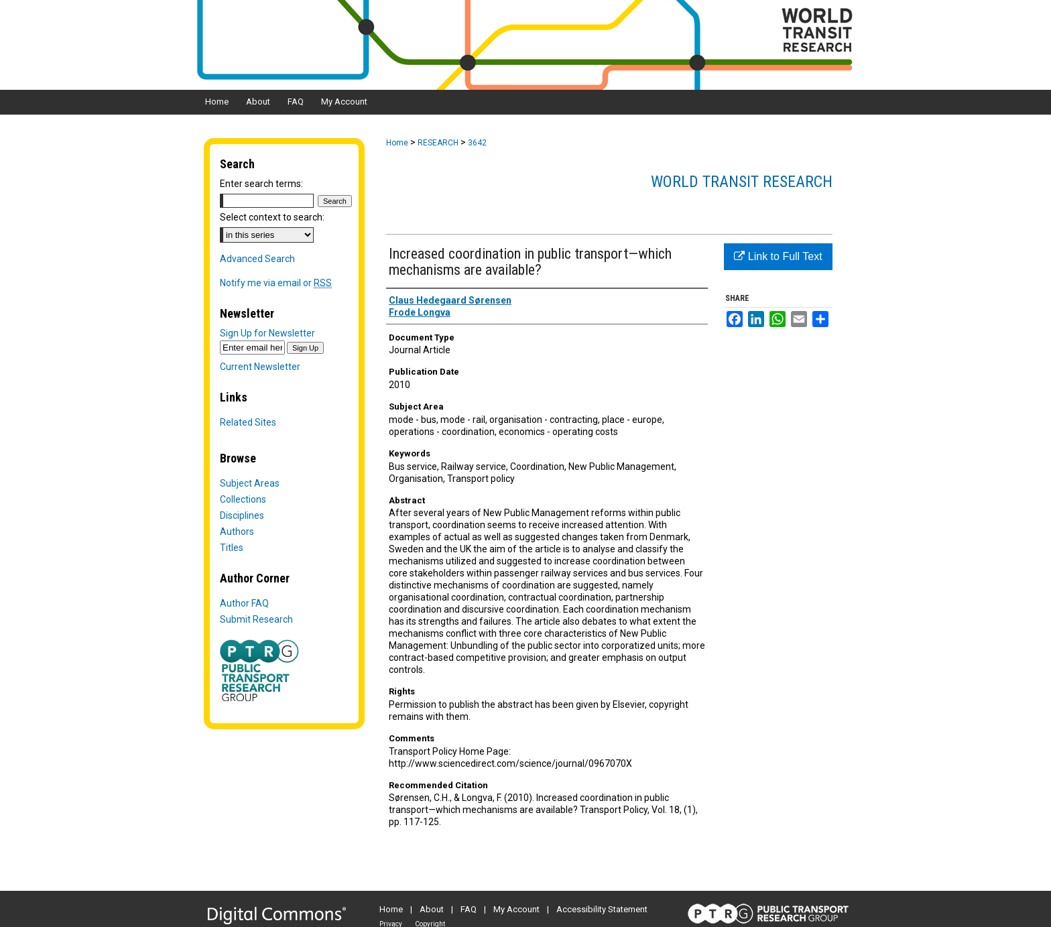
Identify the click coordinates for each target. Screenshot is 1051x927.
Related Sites (248, 422)
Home (397, 142)
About (432, 909)
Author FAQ (244, 603)
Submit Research (256, 619)
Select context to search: (272, 217)
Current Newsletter (260, 366)
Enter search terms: (261, 183)
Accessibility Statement (601, 909)
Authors (237, 531)
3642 (477, 142)
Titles (231, 547)
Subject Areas (250, 483)
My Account (516, 909)
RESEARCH (438, 142)
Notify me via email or (276, 282)
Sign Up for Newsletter (267, 333)
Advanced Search (257, 258)
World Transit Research (741, 181)
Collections (243, 499)
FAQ (468, 909)
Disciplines (242, 515)
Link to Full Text (778, 256)
